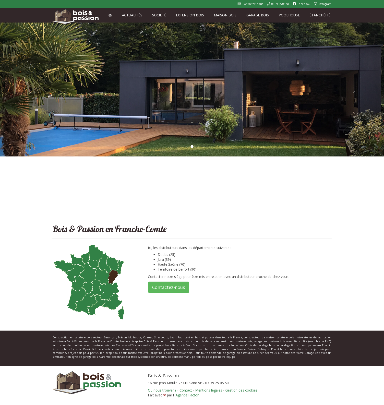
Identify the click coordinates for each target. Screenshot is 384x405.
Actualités (132, 15)
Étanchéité (320, 15)
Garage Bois (257, 15)
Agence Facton (187, 395)
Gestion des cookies (241, 390)
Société (159, 15)
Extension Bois (190, 15)
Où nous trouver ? (162, 390)
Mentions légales (209, 390)
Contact (186, 390)
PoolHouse (289, 15)
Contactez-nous (168, 287)
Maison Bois (225, 15)
